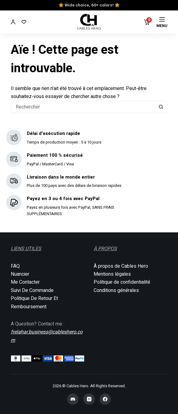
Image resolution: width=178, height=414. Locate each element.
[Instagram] (89, 399)
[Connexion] (13, 22)
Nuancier (20, 274)
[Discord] (73, 399)
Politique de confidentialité (122, 282)
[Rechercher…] (83, 107)
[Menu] (161, 22)
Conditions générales (116, 290)
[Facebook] (105, 399)
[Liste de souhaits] (24, 22)
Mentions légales (112, 274)
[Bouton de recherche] (161, 107)
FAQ (15, 266)
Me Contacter (25, 282)
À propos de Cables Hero (121, 266)
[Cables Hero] (89, 22)
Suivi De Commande (32, 290)
